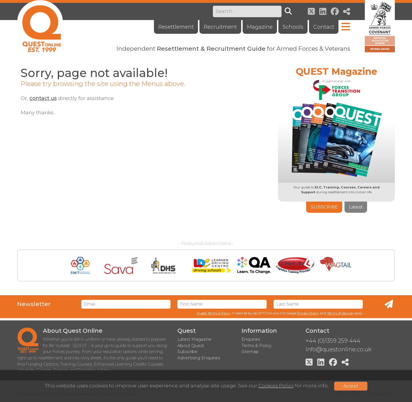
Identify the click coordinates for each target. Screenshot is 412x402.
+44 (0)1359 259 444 (333, 340)
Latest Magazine (194, 339)
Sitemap (250, 351)
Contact (323, 26)
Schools (293, 26)
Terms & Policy (256, 345)
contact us (43, 98)
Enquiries (250, 339)
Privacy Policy (308, 313)
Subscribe (324, 207)
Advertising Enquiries (198, 357)
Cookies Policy (276, 386)
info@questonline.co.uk (338, 349)
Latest (356, 207)
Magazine (260, 26)
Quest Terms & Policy (213, 313)
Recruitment (220, 26)
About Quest (190, 345)
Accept (350, 386)
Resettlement (176, 26)
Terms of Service (340, 313)
